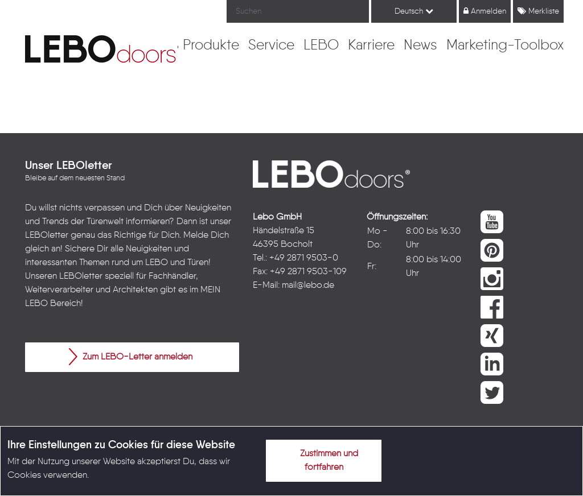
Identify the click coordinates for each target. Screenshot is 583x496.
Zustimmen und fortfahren (322, 458)
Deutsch (414, 11)
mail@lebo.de (308, 285)
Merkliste (538, 11)
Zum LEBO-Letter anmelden (130, 356)
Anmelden (484, 11)
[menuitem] (211, 46)
